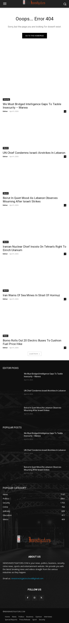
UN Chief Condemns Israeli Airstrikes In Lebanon (34, 152)
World (6, 148)
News (5, 336)
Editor (5, 111)
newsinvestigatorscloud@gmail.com (27, 578)
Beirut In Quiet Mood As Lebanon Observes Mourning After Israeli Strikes (30, 199)
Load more (34, 354)
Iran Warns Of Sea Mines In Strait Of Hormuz (31, 295)
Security (6, 99)
